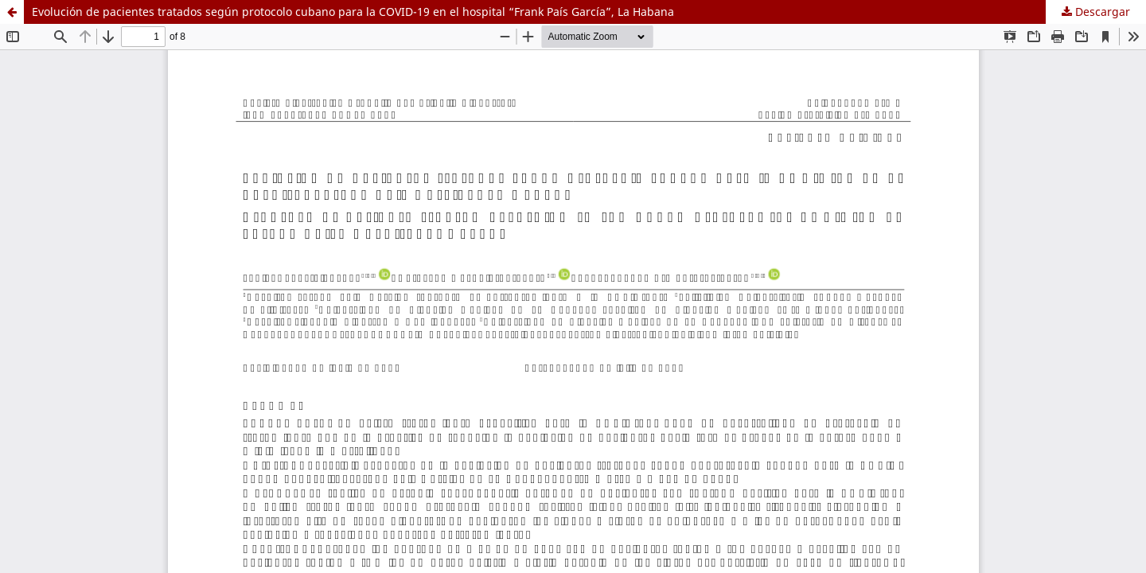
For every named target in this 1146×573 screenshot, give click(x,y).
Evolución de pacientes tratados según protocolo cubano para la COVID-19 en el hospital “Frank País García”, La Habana (353, 11)
